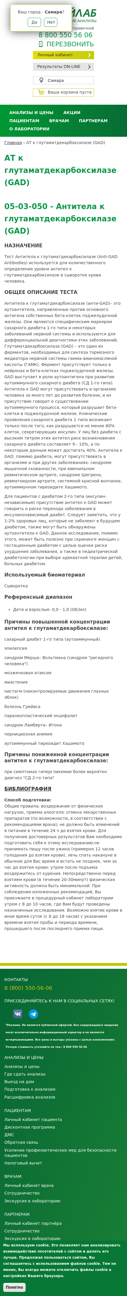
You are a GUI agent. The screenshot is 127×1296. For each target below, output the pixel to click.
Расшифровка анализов (29, 1097)
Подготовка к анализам (29, 1089)
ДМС (9, 1134)
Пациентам (24, 120)
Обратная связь (21, 1142)
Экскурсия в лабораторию (32, 1201)
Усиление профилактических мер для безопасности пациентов (60, 1153)
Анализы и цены (31, 112)
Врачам (59, 120)
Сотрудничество (22, 1193)
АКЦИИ (71, 112)
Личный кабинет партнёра (33, 1223)
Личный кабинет (55, 54)
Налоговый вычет (23, 1163)
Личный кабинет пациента (33, 1119)
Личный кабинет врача (29, 1185)
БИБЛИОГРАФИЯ (27, 789)
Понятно (14, 1287)
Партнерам (93, 120)
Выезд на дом (19, 1081)
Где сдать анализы (24, 1074)
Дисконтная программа (29, 1127)
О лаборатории (29, 129)
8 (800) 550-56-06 (28, 988)
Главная (13, 142)
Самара (56, 80)
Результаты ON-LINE (58, 66)
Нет (51, 22)
